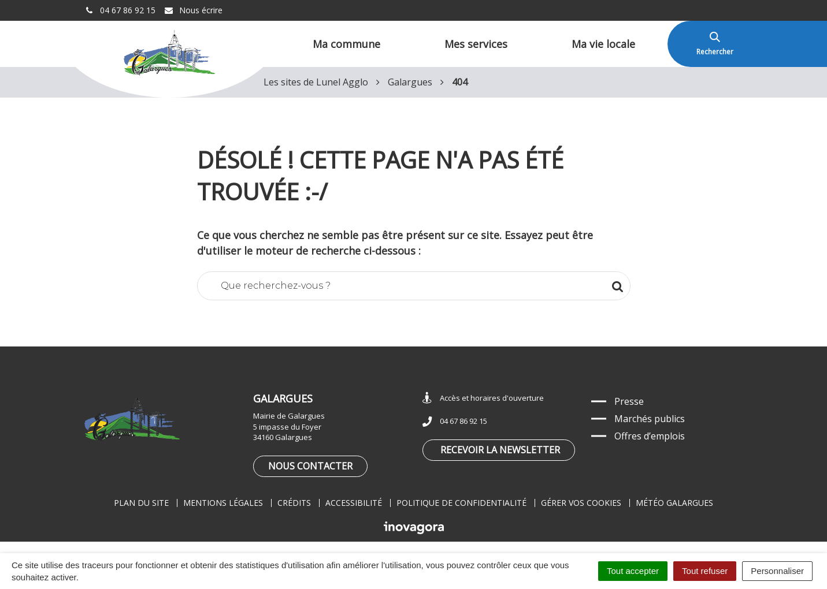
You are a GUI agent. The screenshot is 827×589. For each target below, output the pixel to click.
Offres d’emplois (649, 436)
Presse (629, 401)
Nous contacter (310, 466)
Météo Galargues (674, 502)
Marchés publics (649, 418)
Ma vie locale (603, 44)
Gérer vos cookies (581, 502)
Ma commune (346, 44)
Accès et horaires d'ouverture (483, 398)
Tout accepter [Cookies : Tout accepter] (633, 571)
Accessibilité (353, 502)
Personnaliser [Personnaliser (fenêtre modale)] (777, 571)
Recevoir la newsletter (500, 449)
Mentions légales (223, 502)
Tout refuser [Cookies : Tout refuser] (705, 571)
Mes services (475, 44)
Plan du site (141, 502)
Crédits (294, 502)
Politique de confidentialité (461, 502)
